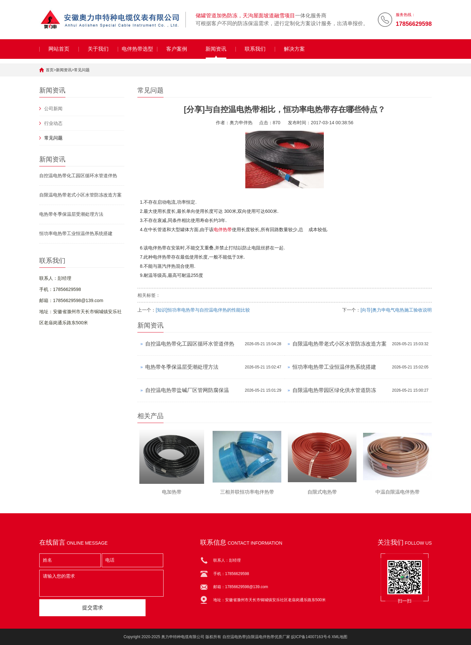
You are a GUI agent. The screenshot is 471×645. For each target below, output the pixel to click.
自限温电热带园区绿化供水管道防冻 (334, 390)
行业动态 (53, 123)
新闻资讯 (215, 49)
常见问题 (82, 70)
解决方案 (294, 49)
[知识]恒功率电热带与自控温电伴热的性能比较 (203, 310)
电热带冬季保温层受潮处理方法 (71, 214)
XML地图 (340, 637)
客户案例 (176, 49)
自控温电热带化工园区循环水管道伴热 (78, 175)
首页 (50, 70)
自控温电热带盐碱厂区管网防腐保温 (187, 390)
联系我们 (255, 49)
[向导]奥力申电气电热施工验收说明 (396, 310)
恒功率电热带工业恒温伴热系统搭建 (76, 233)
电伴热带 (223, 229)
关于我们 (98, 49)
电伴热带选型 (137, 49)
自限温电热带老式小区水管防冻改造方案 (80, 194)
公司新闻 (53, 108)
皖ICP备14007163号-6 (310, 637)
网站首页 (58, 49)
